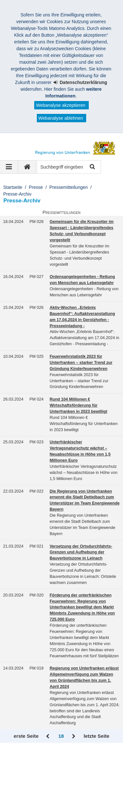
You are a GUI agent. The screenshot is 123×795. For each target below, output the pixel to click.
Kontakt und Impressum (35, 764)
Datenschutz (23, 771)
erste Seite (26, 736)
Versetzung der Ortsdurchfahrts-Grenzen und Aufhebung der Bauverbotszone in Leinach (81, 552)
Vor (73, 736)
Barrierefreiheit (84, 764)
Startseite (12, 187)
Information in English (68, 771)
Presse (36, 187)
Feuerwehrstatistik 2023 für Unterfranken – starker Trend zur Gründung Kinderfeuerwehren (81, 362)
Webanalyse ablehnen (60, 118)
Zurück (48, 736)
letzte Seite (96, 736)
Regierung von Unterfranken (43, 758)
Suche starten (92, 167)
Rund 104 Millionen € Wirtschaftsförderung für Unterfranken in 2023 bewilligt (78, 405)
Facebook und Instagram (36, 778)
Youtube (19, 785)
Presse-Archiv (17, 194)
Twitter (78, 778)
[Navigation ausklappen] (9, 167)
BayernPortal (51, 785)
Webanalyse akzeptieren (60, 105)
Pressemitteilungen (68, 187)
